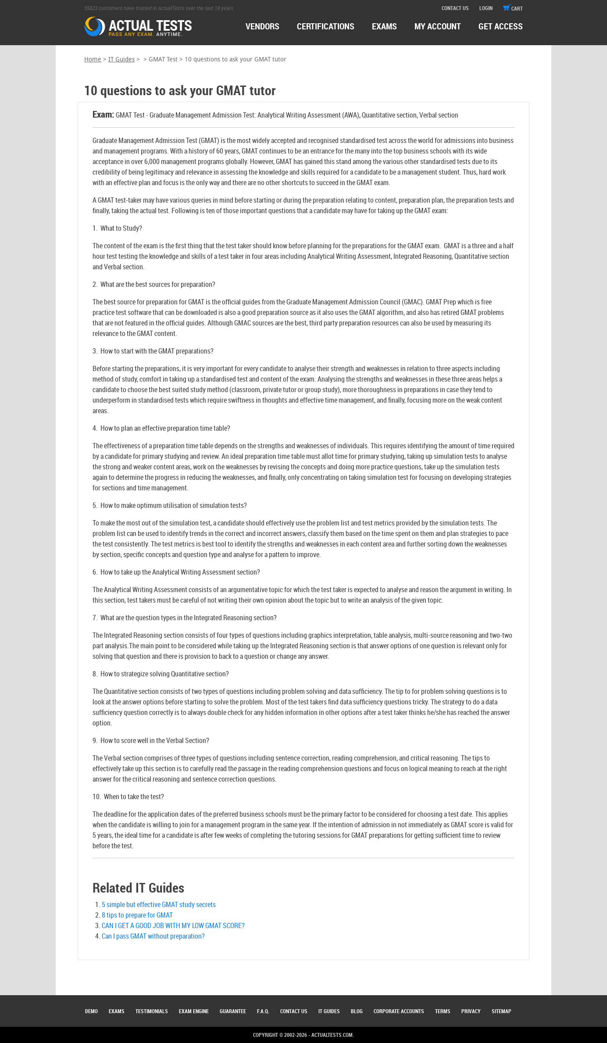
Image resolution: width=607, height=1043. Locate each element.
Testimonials (152, 1010)
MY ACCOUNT (437, 26)
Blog (357, 1010)
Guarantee (233, 1010)
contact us (455, 7)
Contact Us (293, 1010)
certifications (325, 26)
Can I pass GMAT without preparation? (153, 936)
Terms (442, 1010)
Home (92, 59)
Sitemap (501, 1010)
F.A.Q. (263, 1010)
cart (513, 8)
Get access (500, 26)
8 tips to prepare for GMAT (137, 915)
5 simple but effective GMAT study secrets (159, 904)
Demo (91, 1010)
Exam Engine (194, 1010)
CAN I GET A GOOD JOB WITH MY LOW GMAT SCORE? (173, 925)
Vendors (262, 26)
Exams (117, 1010)
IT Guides (121, 59)
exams (384, 26)
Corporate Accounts (399, 1010)
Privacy (471, 1010)
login (486, 7)
